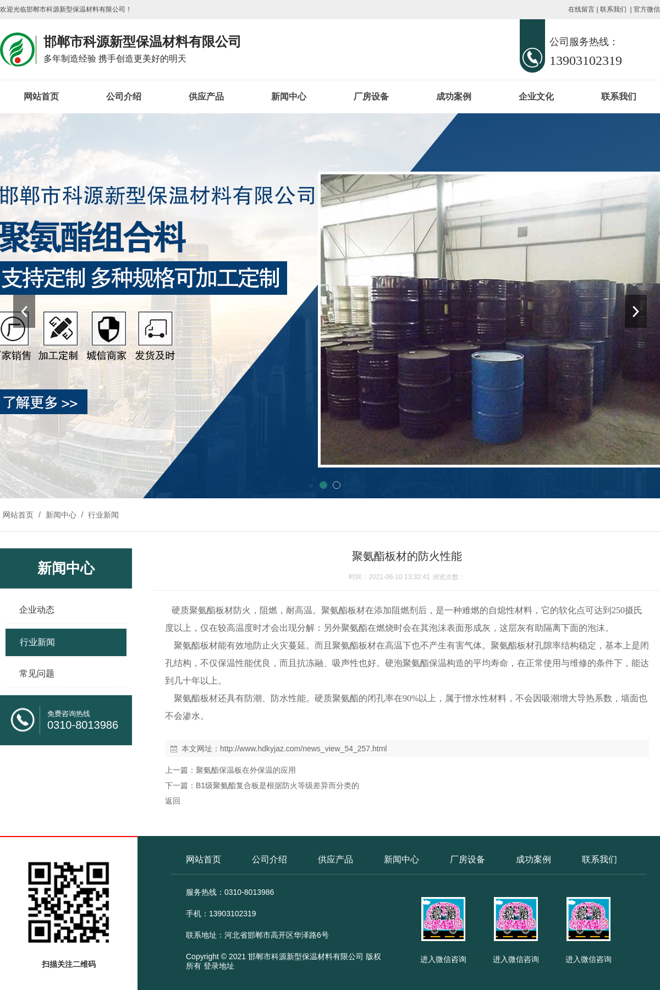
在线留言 (581, 9)
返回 (172, 800)
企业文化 (536, 96)
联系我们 (613, 9)
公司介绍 (123, 96)
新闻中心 (288, 96)
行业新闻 (102, 514)
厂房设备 (371, 96)
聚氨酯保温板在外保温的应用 (246, 770)
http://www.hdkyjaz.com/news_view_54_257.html (303, 748)
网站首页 (41, 96)
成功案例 (453, 96)
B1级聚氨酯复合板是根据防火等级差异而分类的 (277, 785)
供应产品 (206, 96)
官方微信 (647, 9)
